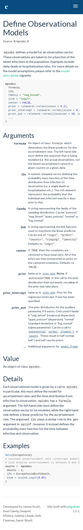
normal (41, 106)
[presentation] (61, 191)
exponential (37, 331)
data (8, 455)
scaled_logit (27, 477)
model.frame (69, 346)
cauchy (33, 336)
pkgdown (73, 506)
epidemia (19, 7)
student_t (67, 331)
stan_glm (49, 273)
